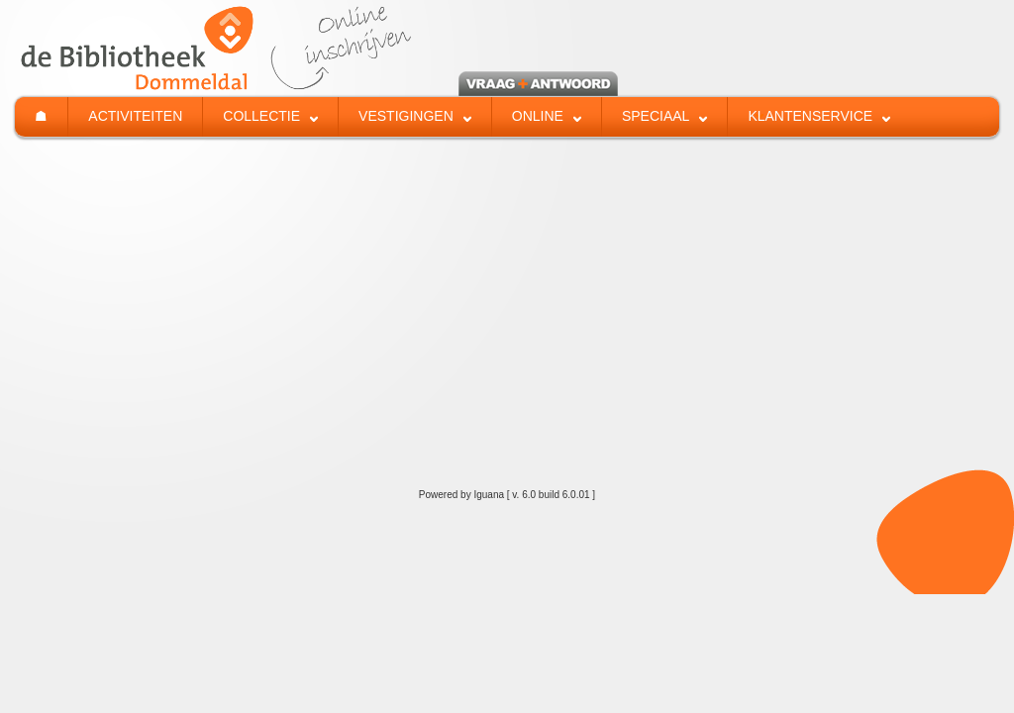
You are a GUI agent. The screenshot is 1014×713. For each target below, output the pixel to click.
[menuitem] (41, 117)
